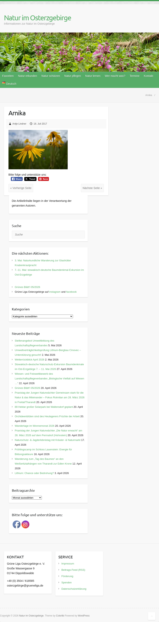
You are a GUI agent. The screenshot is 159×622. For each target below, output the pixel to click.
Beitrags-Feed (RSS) (73, 569)
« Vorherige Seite (20, 188)
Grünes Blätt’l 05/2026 (27, 287)
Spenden (66, 582)
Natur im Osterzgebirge (37, 17)
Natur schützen (50, 75)
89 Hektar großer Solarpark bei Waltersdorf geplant (44, 406)
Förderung (67, 576)
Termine (134, 75)
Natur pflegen (72, 75)
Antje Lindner (19, 123)
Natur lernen (92, 75)
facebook (71, 291)
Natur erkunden (27, 75)
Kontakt (148, 75)
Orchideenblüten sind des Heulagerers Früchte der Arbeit (47, 416)
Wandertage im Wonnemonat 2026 (34, 425)
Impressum (67, 563)
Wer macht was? (115, 75)
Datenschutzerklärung (73, 588)
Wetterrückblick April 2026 (29, 359)
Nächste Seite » (92, 188)
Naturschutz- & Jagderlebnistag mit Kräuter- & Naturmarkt (47, 440)
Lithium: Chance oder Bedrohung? (34, 473)
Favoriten (8, 75)
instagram (55, 291)
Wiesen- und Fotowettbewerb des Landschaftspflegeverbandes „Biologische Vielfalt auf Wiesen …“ (49, 378)
